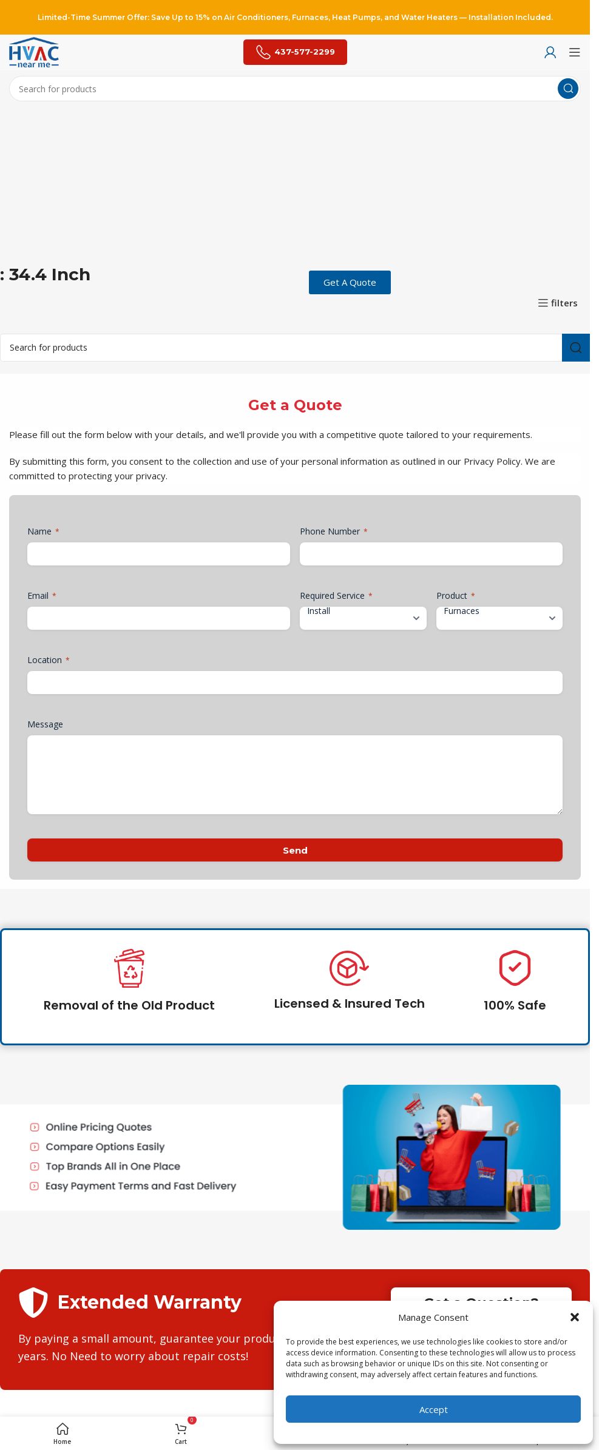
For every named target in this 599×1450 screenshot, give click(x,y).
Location (48, 660)
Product (455, 595)
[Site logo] (34, 51)
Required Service (336, 595)
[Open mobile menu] (575, 52)
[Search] (295, 88)
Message (45, 724)
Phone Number (334, 531)
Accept (433, 1409)
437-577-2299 (295, 52)
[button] (575, 1317)
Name (43, 531)
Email (41, 595)
